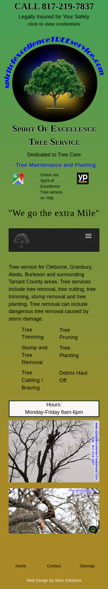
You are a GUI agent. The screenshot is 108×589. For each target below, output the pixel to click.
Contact (54, 566)
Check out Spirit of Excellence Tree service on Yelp (51, 186)
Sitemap (87, 566)
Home (21, 566)
